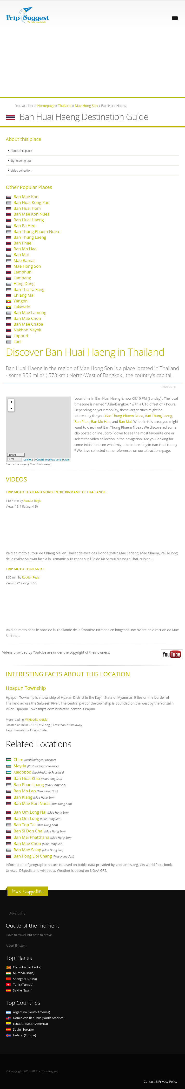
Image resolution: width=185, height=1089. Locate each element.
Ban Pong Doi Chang (43, 856)
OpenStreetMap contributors (53, 459)
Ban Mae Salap (38, 849)
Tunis (19, 985)
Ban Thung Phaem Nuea (36, 231)
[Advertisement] (92, 63)
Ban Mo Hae (24, 248)
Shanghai (21, 979)
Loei (17, 341)
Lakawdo (21, 306)
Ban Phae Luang (39, 784)
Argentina (28, 1012)
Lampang (22, 277)
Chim (34, 759)
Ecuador (27, 1024)
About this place (22, 150)
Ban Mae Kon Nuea (31, 214)
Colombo (23, 967)
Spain (19, 1029)
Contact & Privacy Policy (160, 1082)
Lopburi (20, 335)
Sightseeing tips (22, 160)
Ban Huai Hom (27, 208)
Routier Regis (32, 501)
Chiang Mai (23, 295)
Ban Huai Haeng (28, 220)
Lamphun (22, 272)
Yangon (20, 301)
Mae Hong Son (27, 266)
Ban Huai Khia (37, 778)
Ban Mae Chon (27, 318)
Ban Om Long (37, 818)
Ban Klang (33, 797)
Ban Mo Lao (35, 791)
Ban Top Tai (35, 824)
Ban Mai (21, 254)
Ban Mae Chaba (28, 324)
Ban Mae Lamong (29, 312)
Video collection (22, 170)
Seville (19, 990)
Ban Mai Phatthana (42, 837)
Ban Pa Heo (24, 225)
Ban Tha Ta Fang (28, 289)
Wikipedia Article (36, 719)
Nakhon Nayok (27, 330)
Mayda (36, 765)
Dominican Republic (35, 1018)
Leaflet (28, 459)
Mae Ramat (24, 260)
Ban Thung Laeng (29, 237)
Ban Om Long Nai (41, 812)
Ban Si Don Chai (39, 831)
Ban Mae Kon (26, 196)
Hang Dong (23, 283)
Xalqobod (38, 772)
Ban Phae (22, 243)
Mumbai (20, 973)
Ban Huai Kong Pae (31, 202)
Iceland (21, 1035)
